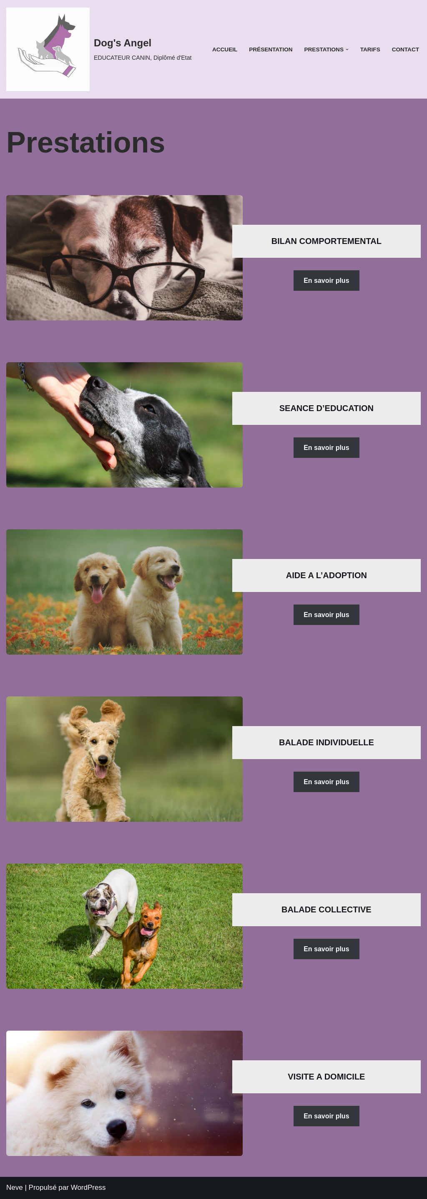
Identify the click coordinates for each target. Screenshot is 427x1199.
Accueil (224, 49)
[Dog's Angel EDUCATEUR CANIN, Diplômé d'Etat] (99, 49)
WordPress (88, 1187)
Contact (405, 49)
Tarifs (370, 49)
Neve (14, 1187)
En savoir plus (326, 280)
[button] (347, 49)
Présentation (270, 49)
